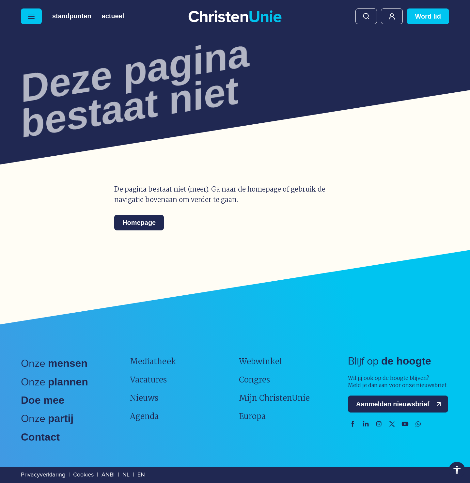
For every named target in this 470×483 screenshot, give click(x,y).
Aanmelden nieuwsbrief (400, 404)
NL (126, 474)
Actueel (113, 16)
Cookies (83, 474)
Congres (254, 380)
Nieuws (144, 398)
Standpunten (71, 16)
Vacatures (148, 380)
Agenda (144, 416)
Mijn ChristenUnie (392, 16)
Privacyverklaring (43, 474)
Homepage (139, 222)
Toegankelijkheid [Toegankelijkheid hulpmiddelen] (457, 470)
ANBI (108, 474)
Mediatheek (153, 361)
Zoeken (366, 16)
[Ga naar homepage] (235, 17)
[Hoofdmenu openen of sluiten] (31, 16)
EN (141, 474)
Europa (252, 416)
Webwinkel (260, 361)
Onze (54, 364)
